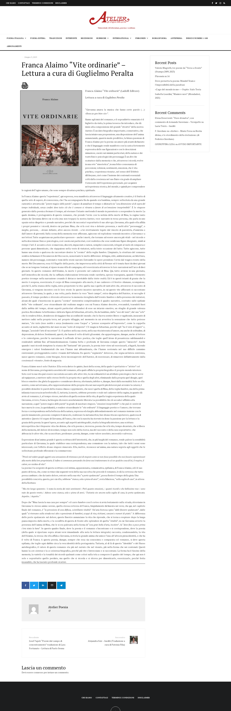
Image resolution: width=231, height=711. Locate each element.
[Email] (55, 559)
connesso (38, 645)
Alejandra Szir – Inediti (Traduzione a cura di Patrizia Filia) (105, 614)
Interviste (71, 38)
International (121, 38)
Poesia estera (37, 38)
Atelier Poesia (58, 580)
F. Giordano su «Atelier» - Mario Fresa (173, 130)
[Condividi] (25, 559)
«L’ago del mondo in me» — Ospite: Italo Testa (178, 89)
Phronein (140, 38)
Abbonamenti (14, 46)
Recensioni (87, 38)
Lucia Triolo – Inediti (165, 125)
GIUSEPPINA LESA (165, 144)
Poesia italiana (15, 38)
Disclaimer (61, 3)
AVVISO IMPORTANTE (190, 144)
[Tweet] (35, 559)
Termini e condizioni (42, 3)
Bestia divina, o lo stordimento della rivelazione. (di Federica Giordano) (178, 134)
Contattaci (24, 3)
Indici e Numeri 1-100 (197, 38)
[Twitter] (216, 3)
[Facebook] (212, 3)
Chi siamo (11, 3)
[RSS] (224, 3)
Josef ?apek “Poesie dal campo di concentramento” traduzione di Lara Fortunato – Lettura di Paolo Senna (48, 616)
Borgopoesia (159, 38)
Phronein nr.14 (162, 76)
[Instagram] (220, 3)
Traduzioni (55, 38)
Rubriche (101, 38)
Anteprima (176, 38)
